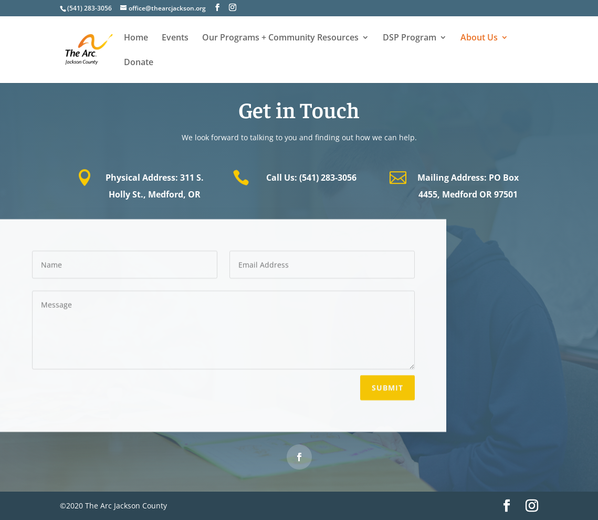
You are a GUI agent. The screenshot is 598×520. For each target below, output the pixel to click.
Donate (138, 63)
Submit (387, 386)
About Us (479, 38)
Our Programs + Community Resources (280, 38)
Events (175, 38)
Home (136, 38)
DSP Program (409, 38)
